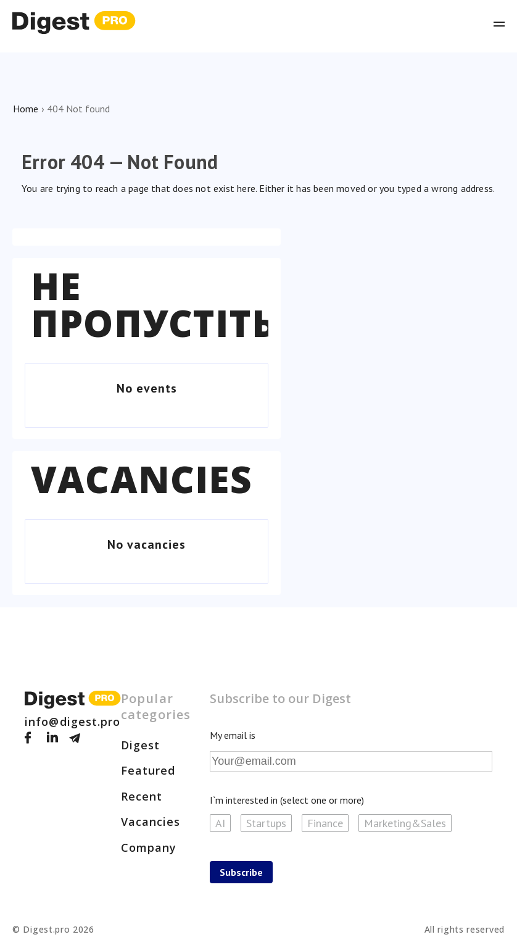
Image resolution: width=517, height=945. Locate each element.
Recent (142, 796)
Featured (148, 770)
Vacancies (141, 478)
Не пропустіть (153, 304)
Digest (140, 745)
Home (25, 108)
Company (149, 847)
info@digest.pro (73, 721)
